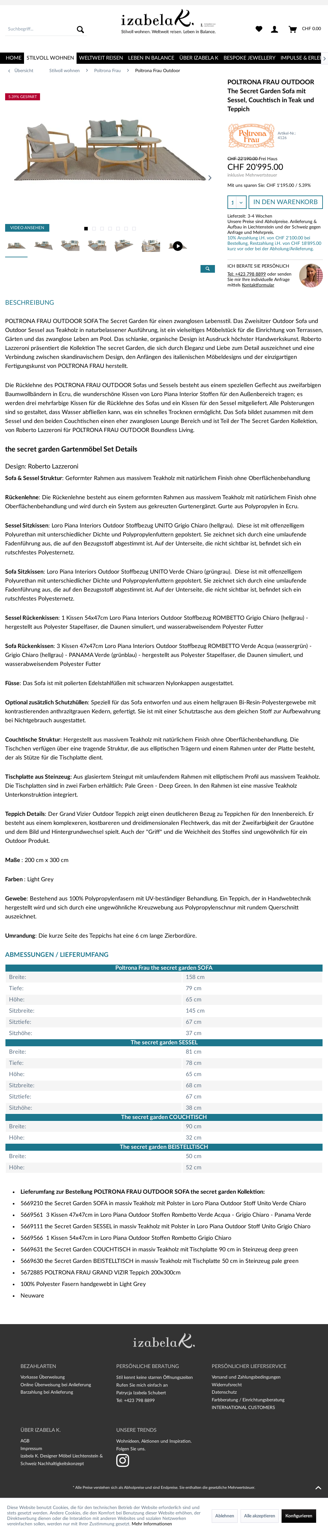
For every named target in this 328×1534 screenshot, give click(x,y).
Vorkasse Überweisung (42, 1377)
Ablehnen (224, 1516)
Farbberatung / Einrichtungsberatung (248, 1400)
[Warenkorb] (305, 29)
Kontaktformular (258, 285)
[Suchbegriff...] (46, 29)
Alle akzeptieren (259, 1516)
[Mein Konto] (275, 29)
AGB (24, 1441)
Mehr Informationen (152, 1524)
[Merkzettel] (259, 29)
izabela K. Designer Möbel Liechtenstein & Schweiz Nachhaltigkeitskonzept (61, 1460)
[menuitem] (46, 29)
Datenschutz (224, 1392)
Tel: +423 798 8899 (246, 274)
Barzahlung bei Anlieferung (46, 1392)
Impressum (31, 1449)
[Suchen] (80, 29)
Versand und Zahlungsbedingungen (246, 1377)
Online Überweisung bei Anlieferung (55, 1385)
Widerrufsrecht (227, 1385)
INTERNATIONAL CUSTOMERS (243, 1407)
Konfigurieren (298, 1516)
